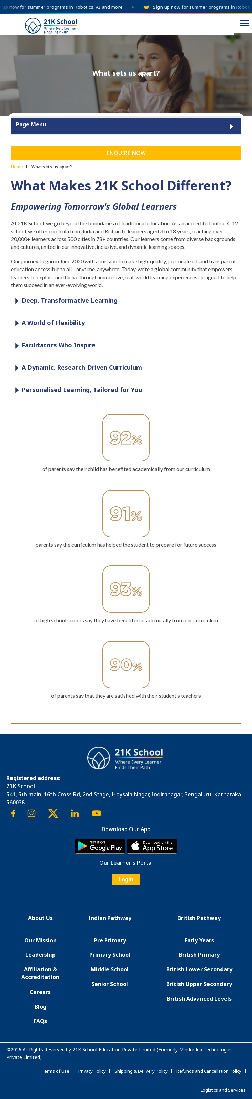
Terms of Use (55, 1071)
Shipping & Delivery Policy (141, 1071)
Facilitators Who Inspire (54, 345)
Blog (40, 1006)
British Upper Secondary (199, 984)
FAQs (40, 1021)
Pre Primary (110, 940)
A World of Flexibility (48, 323)
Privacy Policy (92, 1071)
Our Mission (40, 940)
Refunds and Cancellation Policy (208, 1071)
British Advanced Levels (199, 999)
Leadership (40, 954)
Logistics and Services (223, 1090)
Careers (40, 992)
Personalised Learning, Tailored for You (77, 390)
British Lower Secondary (199, 969)
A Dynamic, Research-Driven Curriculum (77, 368)
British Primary (199, 954)
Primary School (109, 954)
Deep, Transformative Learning (65, 301)
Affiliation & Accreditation (40, 973)
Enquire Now (126, 153)
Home (17, 167)
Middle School (110, 969)
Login (126, 879)
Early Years (199, 940)
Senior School (109, 984)
